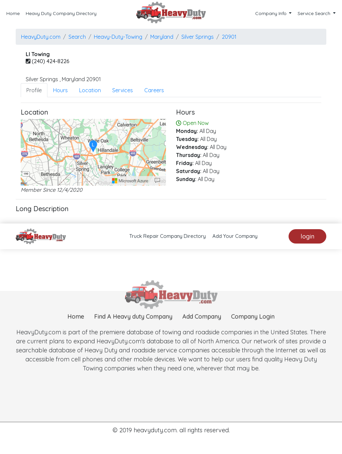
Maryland (161, 36)
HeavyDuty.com (40, 36)
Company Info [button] (271, 13)
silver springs (197, 36)
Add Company (201, 326)
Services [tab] (122, 90)
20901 (229, 36)
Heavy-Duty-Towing (118, 36)
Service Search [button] (315, 13)
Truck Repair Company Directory (167, 236)
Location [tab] (90, 90)
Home (13, 13)
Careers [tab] (154, 90)
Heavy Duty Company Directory (61, 13)
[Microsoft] (130, 180)
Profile (34, 90)
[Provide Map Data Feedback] (157, 180)
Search (77, 36)
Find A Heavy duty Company (133, 326)
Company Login (253, 326)
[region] (93, 152)
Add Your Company (235, 236)
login (307, 236)
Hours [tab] (60, 90)
